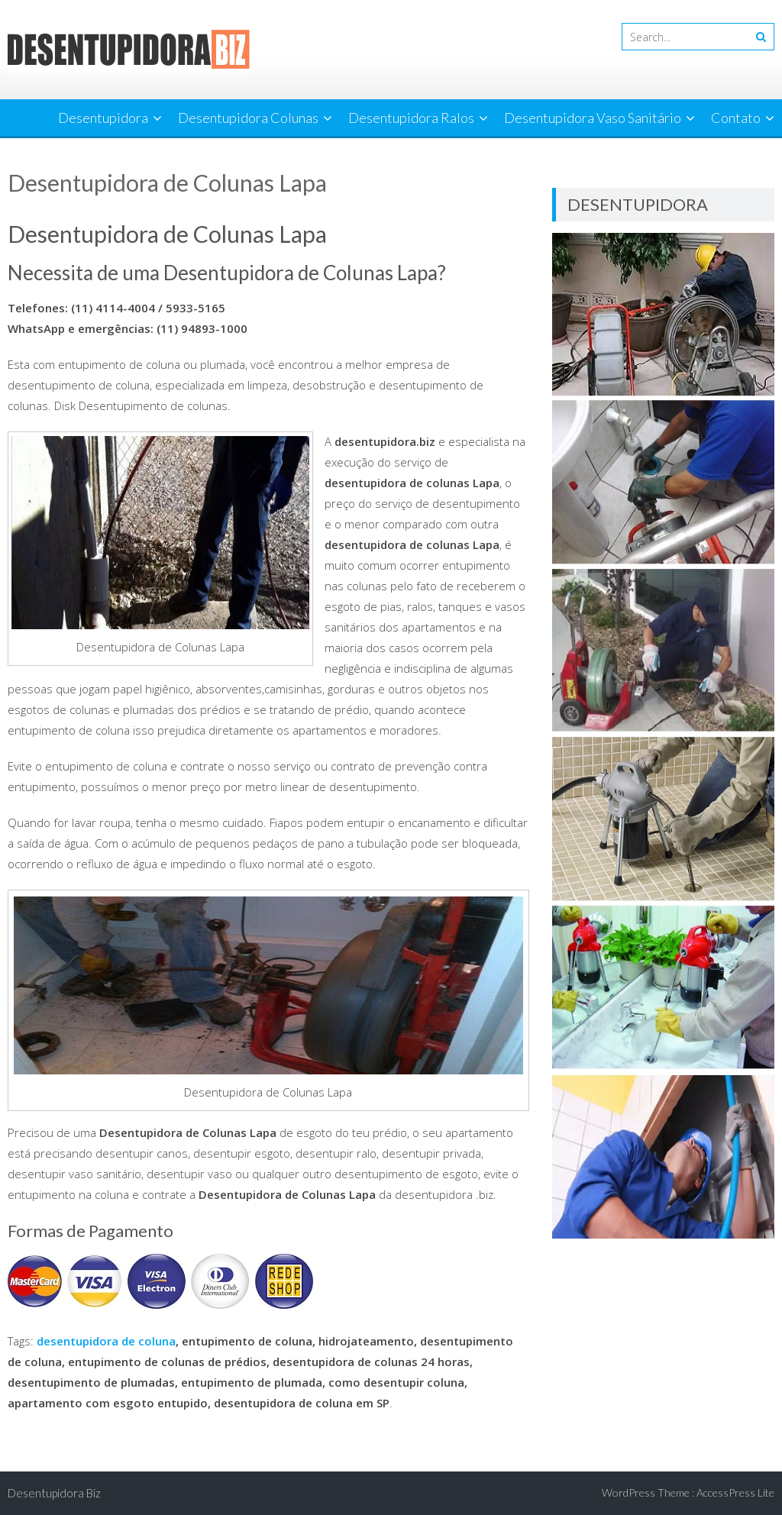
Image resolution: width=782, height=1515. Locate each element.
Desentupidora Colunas (248, 117)
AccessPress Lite (735, 1492)
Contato (736, 117)
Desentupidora (103, 117)
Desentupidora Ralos (411, 117)
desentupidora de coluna (106, 1341)
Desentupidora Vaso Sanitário (592, 117)
